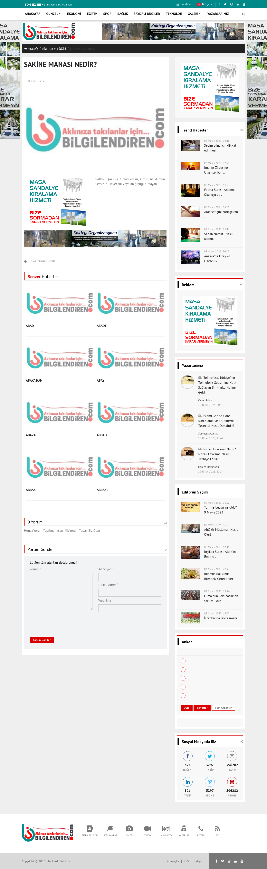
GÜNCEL (53, 14)
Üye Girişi (183, 4)
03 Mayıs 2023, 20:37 (217, 569)
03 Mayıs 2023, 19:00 (217, 613)
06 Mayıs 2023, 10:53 (217, 185)
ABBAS (31, 490)
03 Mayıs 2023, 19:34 (217, 591)
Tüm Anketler (223, 707)
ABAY (100, 380)
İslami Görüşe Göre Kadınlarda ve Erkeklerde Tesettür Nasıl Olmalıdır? (216, 421)
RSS (186, 861)
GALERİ (194, 14)
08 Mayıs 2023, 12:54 (217, 163)
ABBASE (102, 490)
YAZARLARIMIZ (218, 14)
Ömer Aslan (205, 400)
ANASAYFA (32, 14)
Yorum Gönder (42, 640)
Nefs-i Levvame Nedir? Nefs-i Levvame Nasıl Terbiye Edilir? (217, 454)
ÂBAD (30, 326)
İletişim (199, 861)
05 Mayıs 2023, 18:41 (217, 547)
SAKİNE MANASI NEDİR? (43, 261)
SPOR (107, 14)
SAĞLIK (122, 14)
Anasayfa (31, 48)
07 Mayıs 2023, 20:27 (216, 251)
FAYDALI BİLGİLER (147, 14)
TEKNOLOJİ (174, 14)
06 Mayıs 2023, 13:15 (217, 207)
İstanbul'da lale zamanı (105, 4)
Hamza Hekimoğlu (209, 467)
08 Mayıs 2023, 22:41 (217, 229)
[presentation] (55, 622)
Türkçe (204, 4)
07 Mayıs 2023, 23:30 (216, 525)
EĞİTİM (92, 14)
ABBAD (102, 435)
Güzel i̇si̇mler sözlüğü (54, 48)
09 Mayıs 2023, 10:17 (217, 502)
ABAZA (31, 435)
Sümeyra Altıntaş (208, 433)
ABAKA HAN (34, 380)
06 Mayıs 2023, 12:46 (217, 140)
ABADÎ (101, 326)
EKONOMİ (74, 14)
